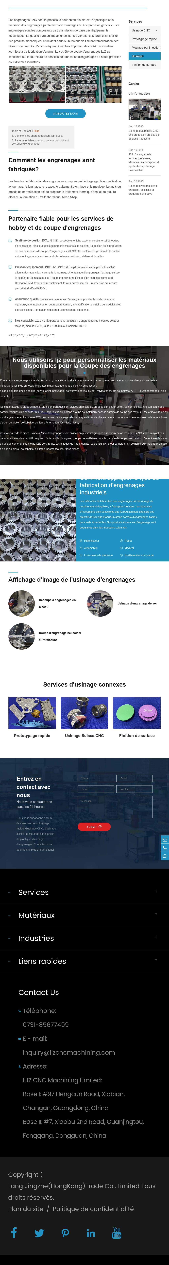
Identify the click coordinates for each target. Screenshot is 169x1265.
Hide (36, 130)
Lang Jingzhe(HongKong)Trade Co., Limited (73, 1186)
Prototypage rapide (144, 39)
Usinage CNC (141, 30)
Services (135, 21)
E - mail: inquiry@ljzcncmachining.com (69, 1045)
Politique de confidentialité (93, 1209)
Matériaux (36, 915)
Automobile (91, 547)
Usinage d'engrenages (141, 57)
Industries (36, 938)
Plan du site (25, 1209)
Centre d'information (139, 89)
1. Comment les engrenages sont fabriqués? (37, 135)
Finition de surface (144, 64)
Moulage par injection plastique (146, 49)
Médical (129, 547)
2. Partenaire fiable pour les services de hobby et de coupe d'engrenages (40, 142)
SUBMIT (94, 826)
